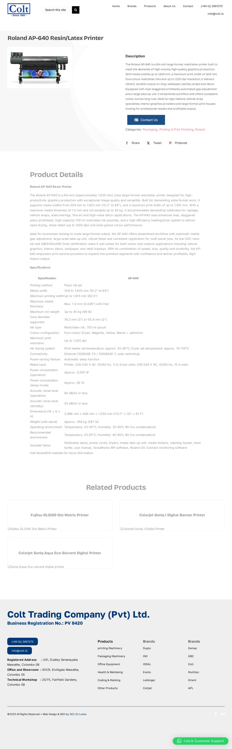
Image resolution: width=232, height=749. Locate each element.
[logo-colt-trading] (18, 4)
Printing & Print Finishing (179, 129)
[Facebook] (134, 143)
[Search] (75, 10)
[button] (200, 741)
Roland (203, 129)
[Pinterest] (180, 143)
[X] (156, 143)
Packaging (152, 129)
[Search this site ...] (57, 10)
